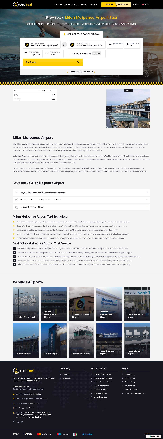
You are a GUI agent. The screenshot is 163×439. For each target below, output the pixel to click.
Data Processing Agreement (134, 393)
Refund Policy (128, 382)
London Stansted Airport (101, 374)
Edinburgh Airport (99, 393)
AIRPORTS (84, 4)
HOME (56, 4)
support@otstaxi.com (28, 408)
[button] (81, 192)
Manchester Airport (99, 389)
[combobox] (136, 4)
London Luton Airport (100, 386)
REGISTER (123, 4)
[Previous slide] (109, 108)
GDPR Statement (129, 389)
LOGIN (109, 4)
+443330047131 (33, 403)
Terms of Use (128, 386)
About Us (64, 374)
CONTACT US (65, 4)
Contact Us (65, 378)
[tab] (81, 34)
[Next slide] (147, 108)
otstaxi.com (107, 171)
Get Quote (123, 53)
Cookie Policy (128, 374)
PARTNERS (93, 4)
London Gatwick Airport (101, 382)
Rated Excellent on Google (81, 63)
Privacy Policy (128, 378)
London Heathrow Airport (102, 378)
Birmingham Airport (99, 397)
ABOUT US (75, 4)
